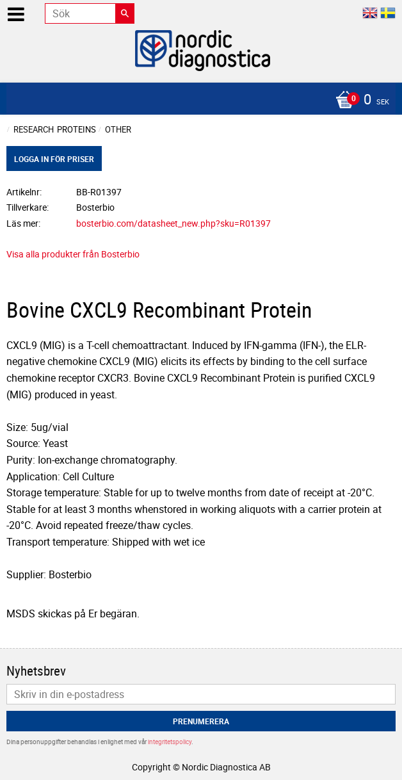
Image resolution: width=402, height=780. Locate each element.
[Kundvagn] (197, 100)
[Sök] (124, 13)
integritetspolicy (169, 741)
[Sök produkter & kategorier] (89, 13)
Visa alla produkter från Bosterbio (73, 254)
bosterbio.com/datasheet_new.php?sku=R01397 (173, 223)
